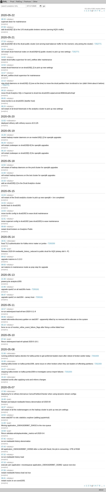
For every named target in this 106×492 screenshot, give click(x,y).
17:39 (3, 391)
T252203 (95, 356)
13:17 (3, 73)
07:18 (3, 462)
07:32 (3, 454)
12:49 (3, 249)
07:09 (3, 27)
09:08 (3, 227)
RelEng (19, 2)
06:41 (3, 478)
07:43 (3, 447)
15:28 (3, 135)
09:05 (3, 98)
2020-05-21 (8, 37)
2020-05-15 (8, 191)
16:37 (3, 407)
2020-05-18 (8, 161)
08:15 (3, 19)
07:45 (3, 439)
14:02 (3, 57)
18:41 (3, 241)
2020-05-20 (8, 116)
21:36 (3, 279)
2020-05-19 (8, 131)
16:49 (3, 399)
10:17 (3, 309)
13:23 (3, 195)
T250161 (35, 289)
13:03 (3, 211)
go (44, 6)
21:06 (3, 353)
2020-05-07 (8, 387)
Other (35, 2)
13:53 (3, 65)
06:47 (3, 295)
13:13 (3, 81)
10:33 (3, 181)
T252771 (97, 44)
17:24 (3, 41)
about (101, 490)
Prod (12, 2)
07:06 (3, 470)
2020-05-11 (8, 305)
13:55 (3, 121)
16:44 (3, 49)
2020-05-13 (8, 275)
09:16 (3, 90)
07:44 (3, 339)
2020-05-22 (8, 15)
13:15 (3, 203)
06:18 (3, 151)
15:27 (3, 369)
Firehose (27, 2)
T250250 (51, 243)
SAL (3, 1)
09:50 (3, 265)
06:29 (3, 143)
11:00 (3, 423)
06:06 (3, 317)
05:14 (3, 325)
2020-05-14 (8, 237)
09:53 (3, 257)
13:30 (3, 173)
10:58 (3, 431)
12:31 (3, 219)
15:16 (3, 377)
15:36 (3, 361)
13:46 (3, 287)
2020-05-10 (8, 335)
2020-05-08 (8, 349)
